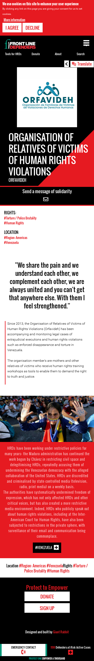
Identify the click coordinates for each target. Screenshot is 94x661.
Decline (32, 27)
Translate (84, 64)
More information (14, 19)
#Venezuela (11, 242)
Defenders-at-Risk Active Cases (71, 647)
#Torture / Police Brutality (20, 218)
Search (81, 54)
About (58, 54)
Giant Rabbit (61, 631)
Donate (36, 54)
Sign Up (47, 608)
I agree (12, 27)
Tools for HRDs (13, 54)
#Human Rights (14, 222)
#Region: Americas (15, 237)
